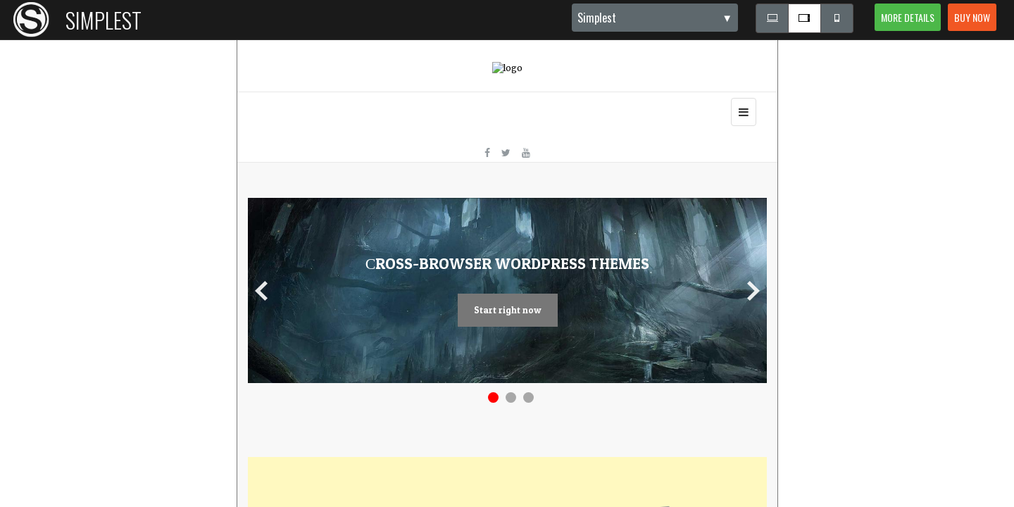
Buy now (972, 17)
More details (907, 17)
